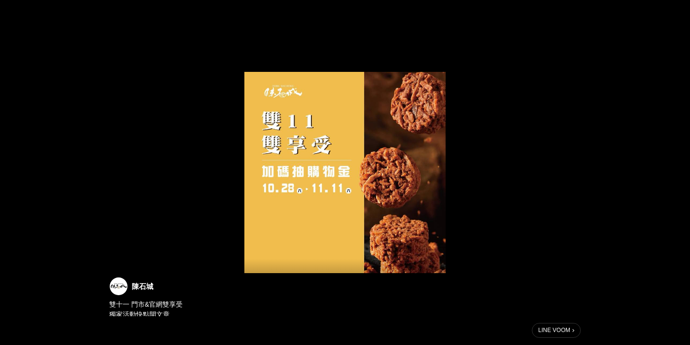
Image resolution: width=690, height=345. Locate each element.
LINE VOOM (554, 330)
